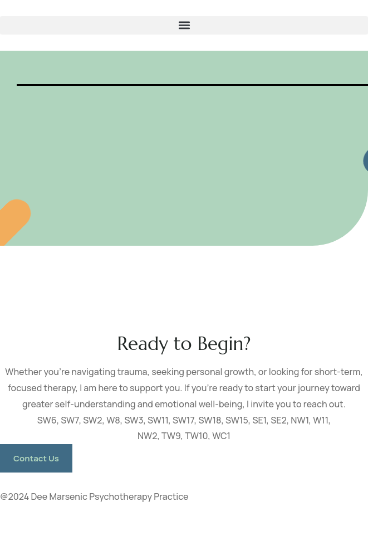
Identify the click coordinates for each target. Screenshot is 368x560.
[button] (184, 25)
